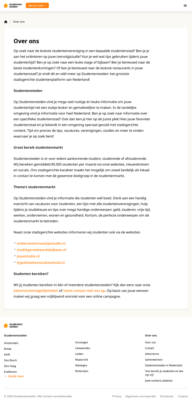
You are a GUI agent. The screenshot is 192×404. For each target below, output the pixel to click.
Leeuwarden (82, 348)
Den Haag (10, 366)
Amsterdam (11, 343)
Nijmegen (81, 365)
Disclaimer (167, 396)
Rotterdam (81, 371)
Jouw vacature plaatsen (159, 380)
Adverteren (152, 354)
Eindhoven (10, 372)
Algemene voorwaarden (140, 396)
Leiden (79, 354)
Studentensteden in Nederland (163, 365)
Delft (7, 354)
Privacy (116, 396)
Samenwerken (153, 359)
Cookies (183, 396)
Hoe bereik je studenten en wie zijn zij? (164, 373)
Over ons (150, 342)
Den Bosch (10, 360)
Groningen (81, 342)
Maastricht (81, 359)
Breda (7, 349)
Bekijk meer (16, 376)
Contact (149, 348)
